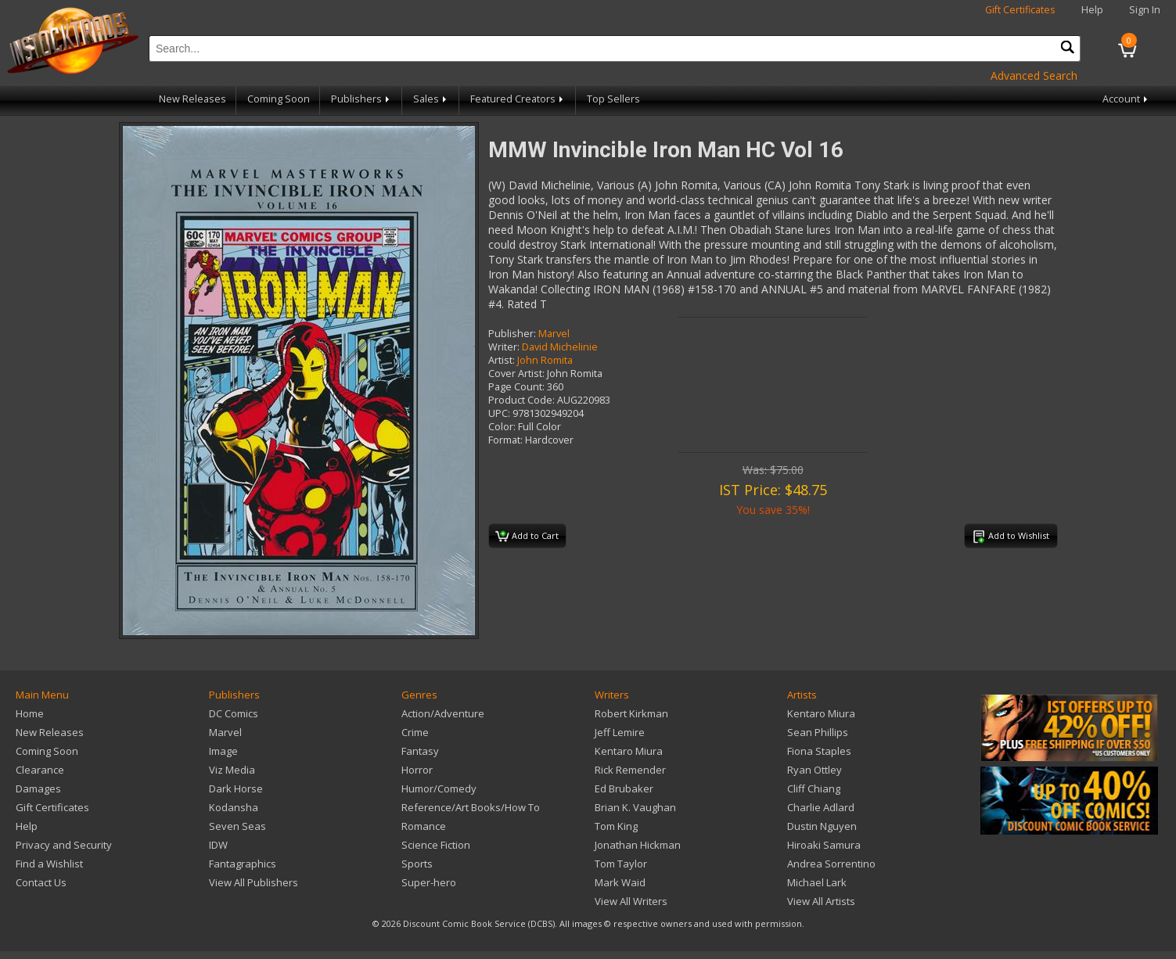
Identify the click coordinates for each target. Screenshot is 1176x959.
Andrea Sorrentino (831, 864)
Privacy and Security (64, 845)
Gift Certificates (1020, 9)
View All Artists (821, 901)
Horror (417, 770)
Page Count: (516, 386)
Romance (423, 826)
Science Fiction (435, 845)
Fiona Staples (819, 751)
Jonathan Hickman (638, 845)
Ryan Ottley (814, 770)
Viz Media (232, 770)
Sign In (1144, 9)
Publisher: (512, 333)
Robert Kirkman (631, 713)
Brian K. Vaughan (635, 807)
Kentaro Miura (629, 751)
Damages (38, 788)
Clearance (40, 770)
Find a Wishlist (49, 864)
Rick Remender (630, 770)
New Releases (192, 99)
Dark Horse (236, 788)
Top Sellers (613, 99)
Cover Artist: (516, 373)
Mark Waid (620, 882)
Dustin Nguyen (822, 826)
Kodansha (233, 807)
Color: (502, 426)
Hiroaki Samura (824, 845)
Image (223, 751)
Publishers (361, 99)
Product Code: (521, 400)
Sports (417, 864)
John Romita (545, 360)
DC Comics (233, 713)
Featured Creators (518, 99)
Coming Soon (278, 99)
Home (30, 713)
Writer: (504, 347)
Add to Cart (527, 537)
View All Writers (631, 901)
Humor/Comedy (439, 788)
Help (1092, 9)
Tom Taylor (621, 864)
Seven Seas (237, 826)
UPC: (499, 413)
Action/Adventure (442, 713)
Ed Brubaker (624, 788)
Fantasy (420, 751)
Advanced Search (1034, 75)
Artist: (501, 360)
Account (1126, 99)
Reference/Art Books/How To (470, 807)
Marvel (554, 333)
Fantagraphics (242, 864)
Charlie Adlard (820, 807)
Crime (415, 732)
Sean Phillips (817, 732)
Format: (505, 440)
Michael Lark (817, 882)
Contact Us (41, 882)
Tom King (616, 826)
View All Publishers (253, 882)
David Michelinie (560, 347)
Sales (431, 99)
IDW (218, 845)
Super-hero (428, 882)
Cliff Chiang (813, 788)
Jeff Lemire (620, 732)
